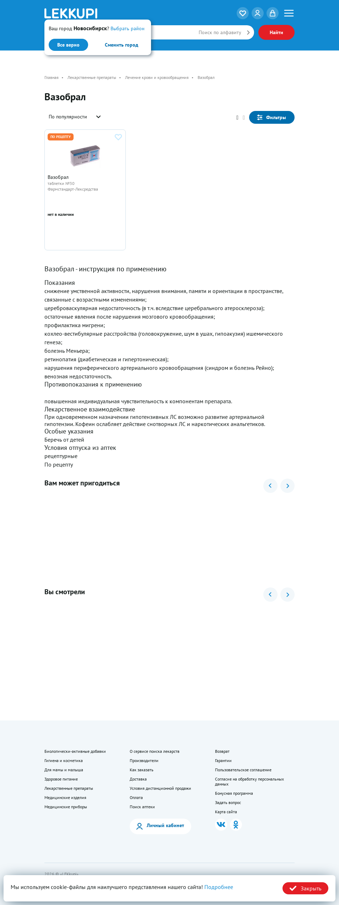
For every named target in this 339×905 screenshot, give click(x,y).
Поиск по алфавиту (220, 32)
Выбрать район (128, 28)
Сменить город (121, 45)
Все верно (68, 45)
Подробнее (218, 886)
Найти (276, 32)
